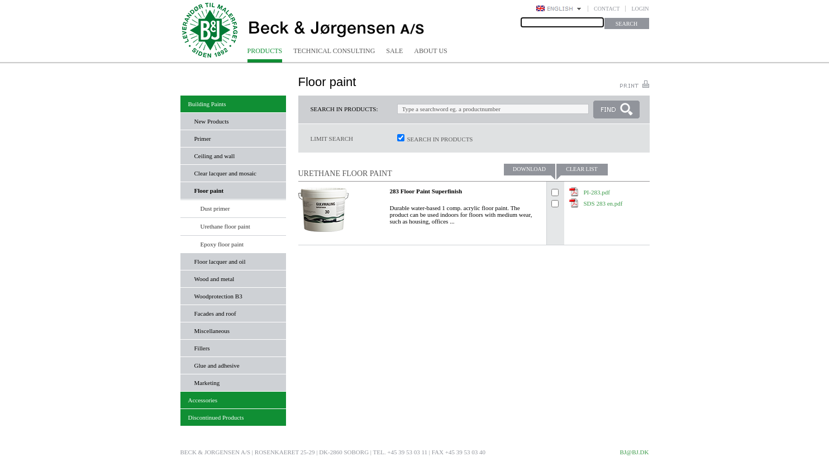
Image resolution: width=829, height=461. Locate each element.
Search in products (440, 139)
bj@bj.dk (634, 452)
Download (529, 169)
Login (640, 9)
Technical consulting (334, 51)
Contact (607, 9)
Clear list (581, 169)
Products (265, 51)
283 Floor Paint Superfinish (426, 191)
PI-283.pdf (597, 192)
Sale (394, 51)
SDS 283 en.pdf (603, 203)
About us (430, 51)
